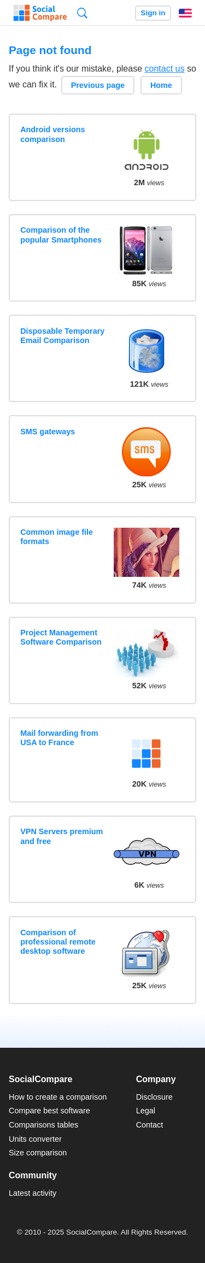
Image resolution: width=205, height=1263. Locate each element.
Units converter (35, 1139)
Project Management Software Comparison (61, 637)
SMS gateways (47, 431)
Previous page (98, 85)
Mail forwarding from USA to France (59, 738)
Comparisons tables (43, 1124)
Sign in (152, 13)
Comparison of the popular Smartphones (61, 235)
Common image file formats (56, 537)
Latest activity (32, 1193)
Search (82, 13)
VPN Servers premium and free (61, 836)
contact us (165, 68)
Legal (145, 1110)
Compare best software (49, 1110)
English (185, 13)
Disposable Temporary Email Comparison (62, 336)
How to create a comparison (58, 1097)
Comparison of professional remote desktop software (58, 942)
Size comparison (38, 1152)
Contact (149, 1124)
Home (161, 85)
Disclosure (154, 1097)
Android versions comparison (52, 134)
